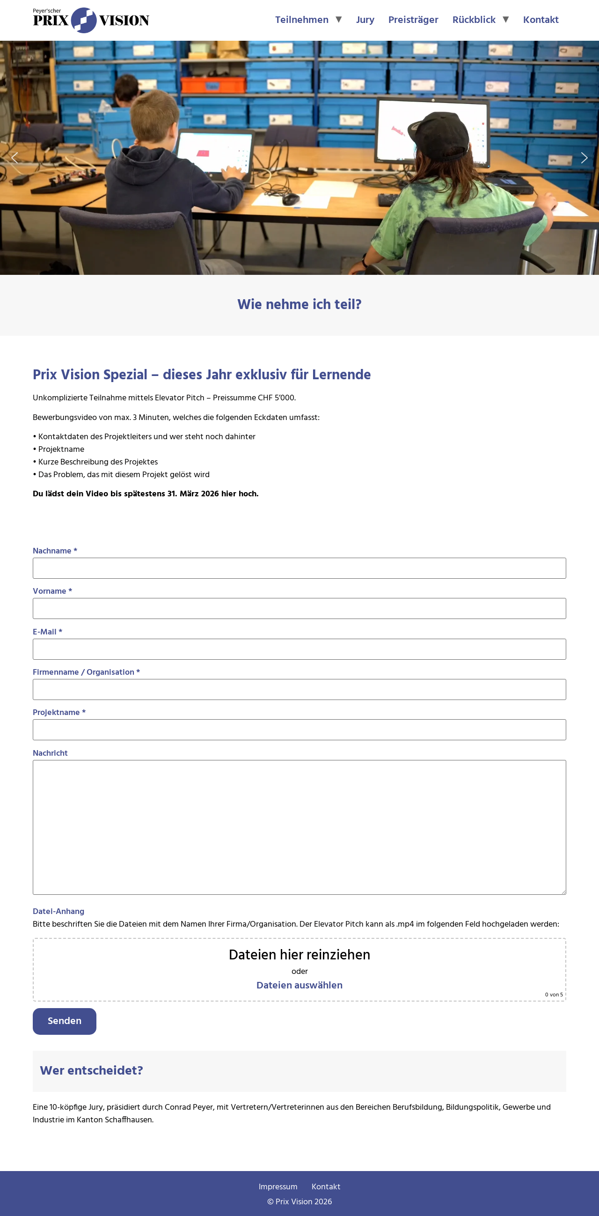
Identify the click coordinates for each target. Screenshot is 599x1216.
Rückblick (474, 20)
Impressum (278, 1187)
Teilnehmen (302, 20)
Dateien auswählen (299, 986)
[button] (14, 157)
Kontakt (541, 20)
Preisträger (413, 20)
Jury (365, 20)
